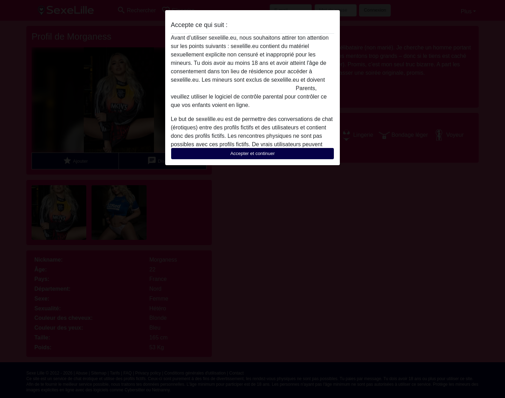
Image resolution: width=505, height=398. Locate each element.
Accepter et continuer (252, 153)
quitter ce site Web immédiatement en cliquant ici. (232, 88)
